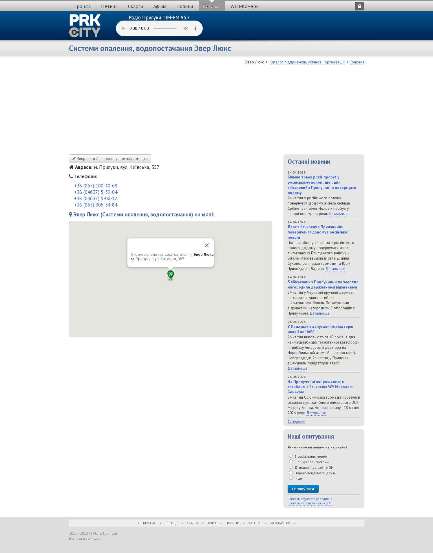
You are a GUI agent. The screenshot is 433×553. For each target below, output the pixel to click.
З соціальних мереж (308, 456)
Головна (357, 62)
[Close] (207, 245)
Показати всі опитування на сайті (310, 503)
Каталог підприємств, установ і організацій (307, 62)
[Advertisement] (216, 111)
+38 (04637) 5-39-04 (95, 192)
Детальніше (338, 213)
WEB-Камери (245, 6)
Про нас (82, 6)
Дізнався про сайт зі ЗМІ (312, 467)
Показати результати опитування (310, 499)
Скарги (135, 6)
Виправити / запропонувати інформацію (110, 158)
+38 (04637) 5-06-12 (95, 198)
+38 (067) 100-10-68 (95, 185)
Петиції (109, 6)
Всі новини (296, 421)
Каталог (211, 6)
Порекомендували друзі (312, 473)
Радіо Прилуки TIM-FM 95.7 (159, 17)
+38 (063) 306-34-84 (95, 205)
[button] (171, 275)
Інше (295, 478)
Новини (184, 6)
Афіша (159, 6)
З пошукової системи (309, 462)
